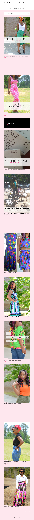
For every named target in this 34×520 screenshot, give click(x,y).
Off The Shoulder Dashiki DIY (12, 360)
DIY (16, 8)
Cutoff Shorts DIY (12, 123)
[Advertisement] (17, 66)
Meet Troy (11, 8)
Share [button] (5, 57)
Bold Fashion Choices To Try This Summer (16, 56)
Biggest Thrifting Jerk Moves (12, 403)
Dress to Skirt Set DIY (10, 272)
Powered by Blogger (17, 517)
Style (14, 8)
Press (22, 8)
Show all (27, 13)
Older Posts (27, 511)
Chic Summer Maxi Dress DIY (12, 114)
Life (20, 8)
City (18, 8)
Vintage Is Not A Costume (11, 507)
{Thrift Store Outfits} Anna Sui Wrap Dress (16, 316)
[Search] (29, 2)
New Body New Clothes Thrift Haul (14, 170)
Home (8, 8)
